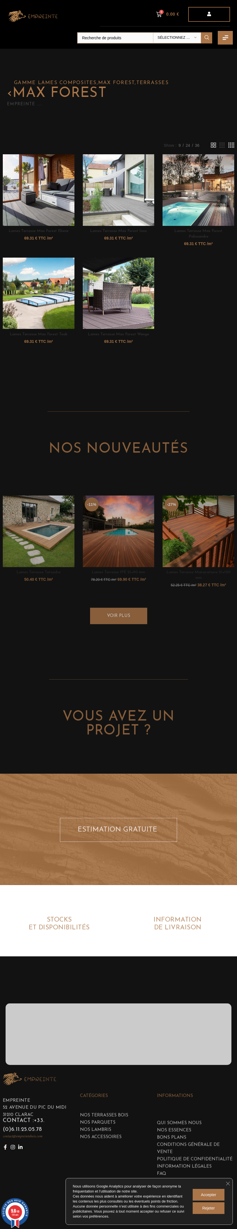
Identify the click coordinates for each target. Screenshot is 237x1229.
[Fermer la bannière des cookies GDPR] (228, 1183)
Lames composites (67, 82)
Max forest (116, 82)
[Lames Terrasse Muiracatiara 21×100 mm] (198, 591)
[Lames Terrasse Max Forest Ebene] (38, 190)
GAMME (26, 82)
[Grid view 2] (213, 145)
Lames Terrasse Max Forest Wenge (118, 334)
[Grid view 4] (231, 145)
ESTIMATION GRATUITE (118, 840)
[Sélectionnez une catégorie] (177, 38)
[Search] (144, 37)
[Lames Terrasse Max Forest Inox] (118, 190)
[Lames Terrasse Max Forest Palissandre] (198, 190)
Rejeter (208, 1208)
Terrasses (152, 82)
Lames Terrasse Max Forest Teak (38, 334)
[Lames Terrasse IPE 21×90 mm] (118, 591)
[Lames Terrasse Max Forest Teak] (38, 293)
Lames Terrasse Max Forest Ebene (38, 231)
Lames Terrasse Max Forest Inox (118, 231)
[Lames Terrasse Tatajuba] (38, 591)
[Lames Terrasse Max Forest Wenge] (118, 293)
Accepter (208, 1195)
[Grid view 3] (222, 145)
